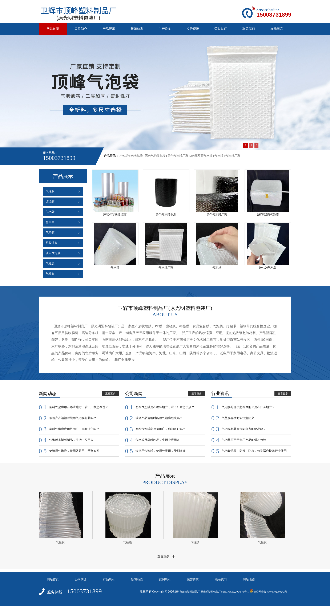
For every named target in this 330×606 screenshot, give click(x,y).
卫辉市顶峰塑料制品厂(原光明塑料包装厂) (198, 591)
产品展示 (108, 28)
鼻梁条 (50, 222)
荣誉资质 (193, 579)
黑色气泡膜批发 (155, 155)
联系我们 (248, 28)
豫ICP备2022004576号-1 (235, 591)
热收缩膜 (51, 242)
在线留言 (276, 28)
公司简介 (81, 28)
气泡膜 (218, 155)
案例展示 (165, 579)
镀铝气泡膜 (53, 253)
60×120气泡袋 (268, 267)
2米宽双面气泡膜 (201, 155)
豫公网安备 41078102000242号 (268, 591)
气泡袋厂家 (232, 155)
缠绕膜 (50, 201)
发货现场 (192, 28)
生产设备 (164, 28)
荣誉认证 (220, 28)
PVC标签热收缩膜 (131, 155)
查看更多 (110, 393)
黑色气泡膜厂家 (178, 155)
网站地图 (249, 579)
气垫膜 (50, 232)
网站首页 (53, 28)
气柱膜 (50, 273)
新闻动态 (136, 28)
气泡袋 (50, 211)
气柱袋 (50, 263)
